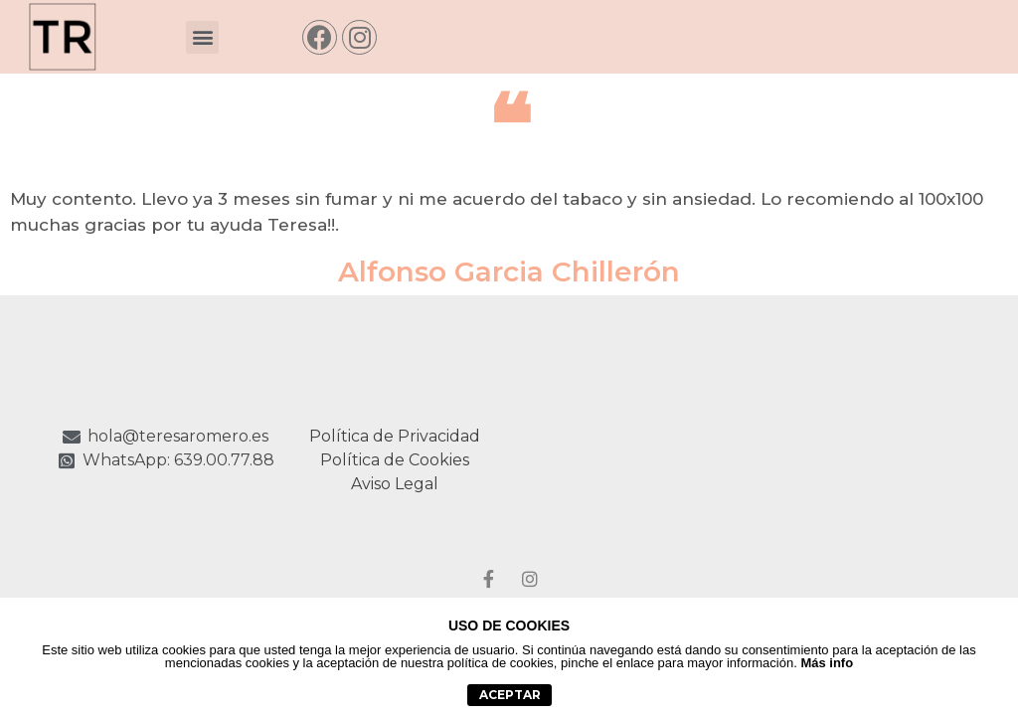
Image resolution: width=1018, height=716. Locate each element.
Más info (826, 662)
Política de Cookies (394, 459)
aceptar (510, 694)
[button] (202, 37)
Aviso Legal (394, 483)
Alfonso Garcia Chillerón (509, 271)
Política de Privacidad (394, 436)
